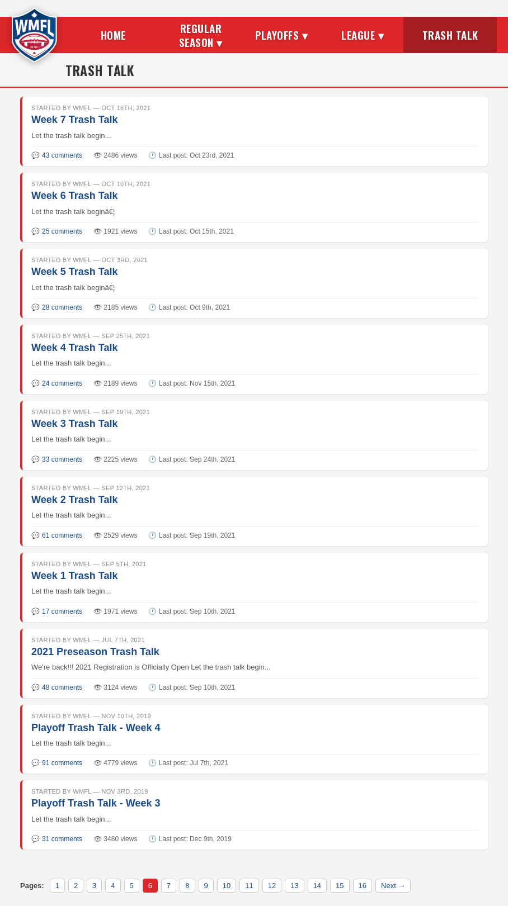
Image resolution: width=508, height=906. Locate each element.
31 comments (62, 839)
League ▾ (362, 34)
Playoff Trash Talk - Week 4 (95, 727)
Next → (393, 885)
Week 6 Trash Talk (74, 195)
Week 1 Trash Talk (74, 575)
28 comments (62, 307)
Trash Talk (450, 34)
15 (340, 885)
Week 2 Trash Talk (74, 499)
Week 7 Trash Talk (74, 119)
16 (362, 885)
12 (272, 885)
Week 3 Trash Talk (74, 423)
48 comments (62, 687)
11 (249, 885)
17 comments (62, 611)
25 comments (62, 231)
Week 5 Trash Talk (74, 271)
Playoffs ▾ (281, 34)
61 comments (62, 535)
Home (113, 34)
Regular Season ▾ (201, 35)
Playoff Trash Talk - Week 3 (95, 803)
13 (294, 885)
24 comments (62, 383)
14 (317, 885)
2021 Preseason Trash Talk (95, 651)
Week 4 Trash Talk (74, 347)
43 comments (62, 155)
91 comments (62, 763)
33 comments (62, 459)
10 (227, 885)
